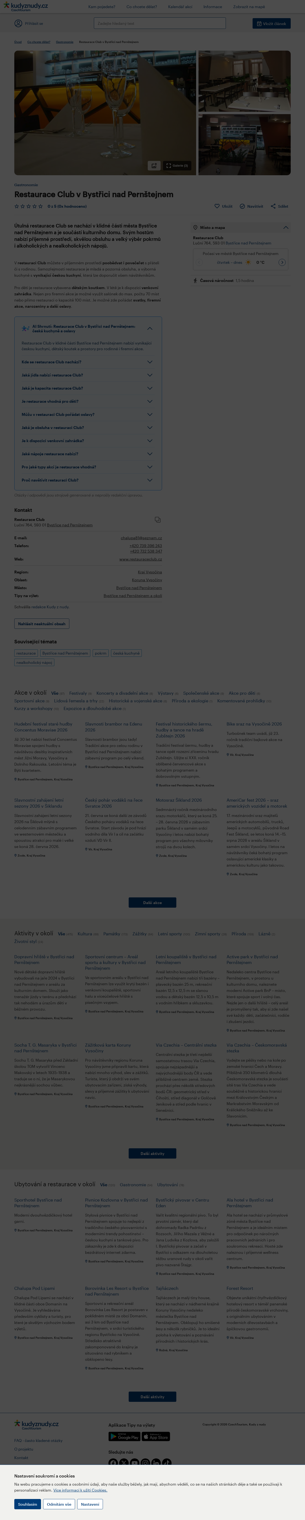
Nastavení (90, 1504)
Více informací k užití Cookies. (80, 1490)
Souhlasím (27, 1504)
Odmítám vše (59, 1504)
